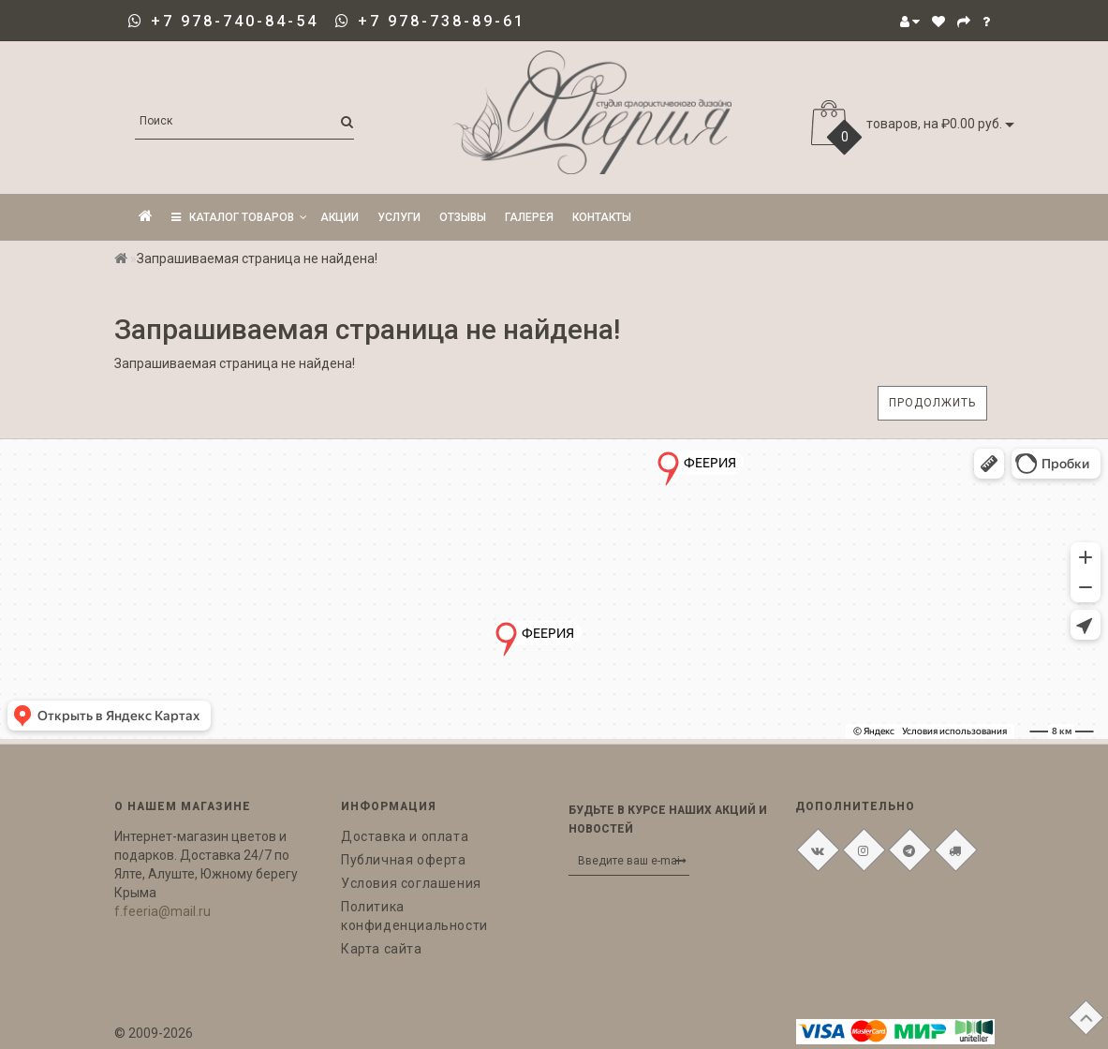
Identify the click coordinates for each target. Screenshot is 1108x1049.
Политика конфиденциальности (414, 916)
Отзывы (462, 217)
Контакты (601, 217)
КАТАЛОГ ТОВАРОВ (239, 217)
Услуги (399, 217)
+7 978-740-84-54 (234, 21)
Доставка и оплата (404, 836)
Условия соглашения (411, 883)
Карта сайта (381, 948)
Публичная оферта (403, 859)
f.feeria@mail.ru (162, 911)
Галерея (529, 217)
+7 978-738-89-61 (441, 21)
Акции (339, 217)
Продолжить (932, 402)
